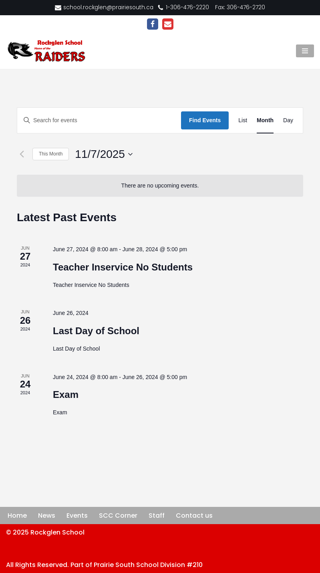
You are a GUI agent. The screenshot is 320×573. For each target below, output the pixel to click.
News (46, 515)
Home (17, 515)
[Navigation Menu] (305, 50)
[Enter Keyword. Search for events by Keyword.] (99, 120)
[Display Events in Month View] (265, 120)
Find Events (205, 120)
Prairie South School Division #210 (148, 564)
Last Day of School (96, 330)
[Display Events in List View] (242, 120)
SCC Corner (118, 515)
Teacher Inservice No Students (123, 267)
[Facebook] (152, 24)
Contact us (194, 515)
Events (77, 515)
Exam (65, 394)
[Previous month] (21, 154)
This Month (50, 154)
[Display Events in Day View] (288, 120)
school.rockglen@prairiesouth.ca (108, 7)
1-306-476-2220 (187, 7)
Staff (157, 515)
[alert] (160, 186)
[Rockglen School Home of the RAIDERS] (48, 50)
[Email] (167, 24)
